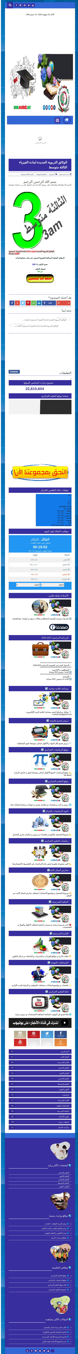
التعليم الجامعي (62, 1072)
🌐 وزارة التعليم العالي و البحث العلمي (54, 1222)
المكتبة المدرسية (62, 1105)
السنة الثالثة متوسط (26, 174)
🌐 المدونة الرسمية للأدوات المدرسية (54, 1331)
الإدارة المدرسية (62, 1056)
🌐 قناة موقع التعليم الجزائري (57, 1279)
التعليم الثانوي (63, 1067)
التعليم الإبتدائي (62, 1062)
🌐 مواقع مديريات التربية (59, 1232)
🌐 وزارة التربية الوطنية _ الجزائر (56, 1218)
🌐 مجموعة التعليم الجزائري (58, 1283)
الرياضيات (64, 1089)
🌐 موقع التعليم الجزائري (59, 1269)
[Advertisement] (39, 345)
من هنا (39, 271)
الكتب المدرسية (62, 1094)
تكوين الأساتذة (63, 1110)
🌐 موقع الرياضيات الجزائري (57, 1274)
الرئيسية (50, 174)
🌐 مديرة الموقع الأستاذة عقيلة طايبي (54, 1335)
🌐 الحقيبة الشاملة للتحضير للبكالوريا (55, 1326)
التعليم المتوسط (40, 174)
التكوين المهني (63, 1083)
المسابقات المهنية (62, 1100)
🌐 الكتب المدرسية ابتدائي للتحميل (55, 1321)
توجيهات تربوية (63, 1116)
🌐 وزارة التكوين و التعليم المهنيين (56, 1227)
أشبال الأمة (64, 1051)
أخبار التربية (64, 1045)
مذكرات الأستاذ (62, 1121)
